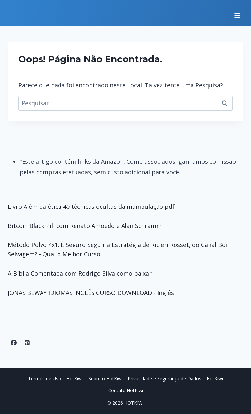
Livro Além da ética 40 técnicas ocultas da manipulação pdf (91, 206)
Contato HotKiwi (125, 390)
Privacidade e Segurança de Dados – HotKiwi (175, 379)
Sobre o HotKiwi (105, 379)
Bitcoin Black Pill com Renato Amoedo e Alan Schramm (85, 226)
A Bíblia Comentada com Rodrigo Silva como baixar (80, 273)
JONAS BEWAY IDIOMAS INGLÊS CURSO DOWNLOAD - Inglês (91, 293)
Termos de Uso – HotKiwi (55, 379)
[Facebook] (14, 342)
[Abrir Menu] (237, 13)
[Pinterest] (27, 342)
